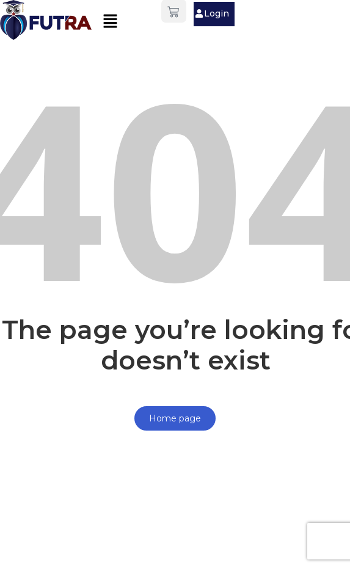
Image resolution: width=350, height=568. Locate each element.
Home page (175, 418)
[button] (110, 21)
